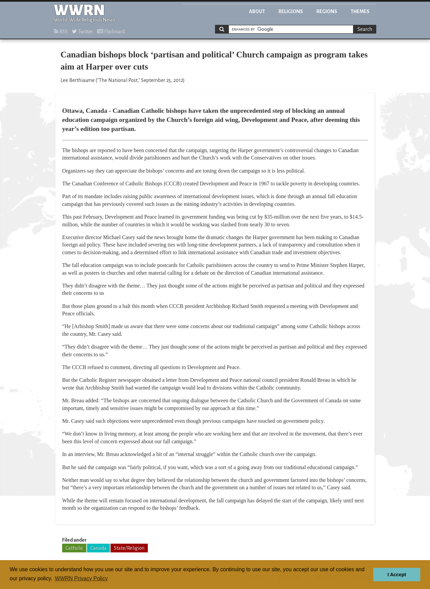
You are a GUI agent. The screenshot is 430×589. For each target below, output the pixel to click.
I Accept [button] (396, 574)
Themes (360, 11)
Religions (290, 11)
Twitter (82, 31)
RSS (61, 31)
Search (364, 29)
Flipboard (111, 31)
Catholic (74, 548)
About (257, 11)
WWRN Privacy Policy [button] (81, 578)
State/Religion (129, 548)
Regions (326, 11)
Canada (98, 548)
